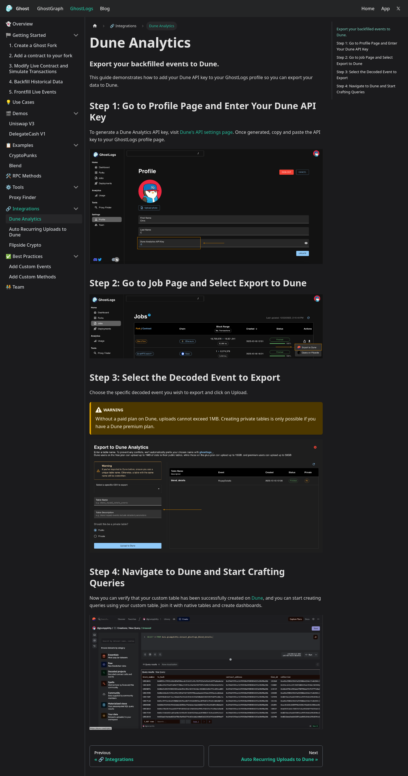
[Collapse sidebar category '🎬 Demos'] (76, 113)
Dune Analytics (25, 219)
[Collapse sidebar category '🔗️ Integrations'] (76, 208)
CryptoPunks (23, 155)
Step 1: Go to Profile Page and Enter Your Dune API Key (367, 46)
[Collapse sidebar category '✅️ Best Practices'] (76, 256)
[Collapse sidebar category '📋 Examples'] (76, 145)
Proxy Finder (22, 197)
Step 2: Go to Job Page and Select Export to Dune (365, 60)
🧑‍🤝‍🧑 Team (15, 287)
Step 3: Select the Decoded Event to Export (367, 74)
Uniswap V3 (21, 123)
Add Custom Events (30, 266)
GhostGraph (50, 8)
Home (368, 8)
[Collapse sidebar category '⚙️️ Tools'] (76, 187)
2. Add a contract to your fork (40, 55)
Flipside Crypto (25, 245)
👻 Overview (19, 24)
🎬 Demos (17, 113)
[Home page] (95, 26)
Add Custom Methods (32, 277)
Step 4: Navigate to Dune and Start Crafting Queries (366, 88)
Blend (15, 165)
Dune (257, 598)
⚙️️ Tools (15, 187)
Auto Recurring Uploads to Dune (37, 232)
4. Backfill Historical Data (36, 82)
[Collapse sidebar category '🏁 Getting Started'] (76, 35)
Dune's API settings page (206, 132)
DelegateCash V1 (27, 134)
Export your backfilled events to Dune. (363, 31)
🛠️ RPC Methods (23, 176)
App (385, 8)
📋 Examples (19, 145)
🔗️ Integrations (22, 209)
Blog (105, 8)
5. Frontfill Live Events (32, 92)
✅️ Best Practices (24, 256)
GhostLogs (81, 8)
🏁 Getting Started (26, 35)
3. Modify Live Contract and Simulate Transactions (38, 69)
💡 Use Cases (20, 102)
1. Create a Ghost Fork (33, 45)
